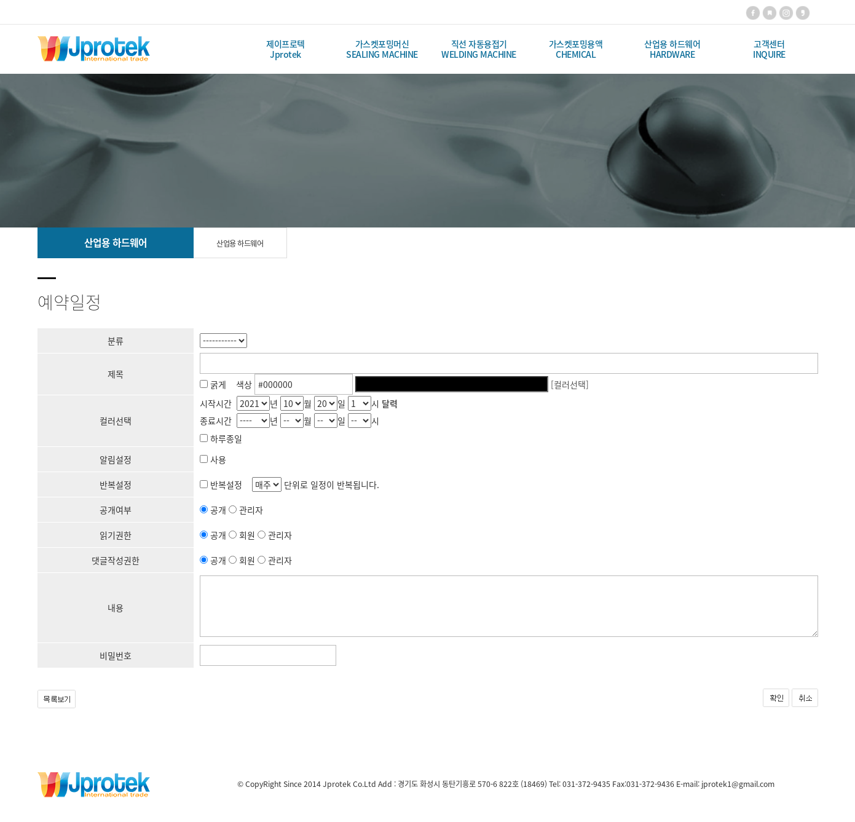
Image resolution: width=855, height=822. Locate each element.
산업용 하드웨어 (239, 243)
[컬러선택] (570, 384)
